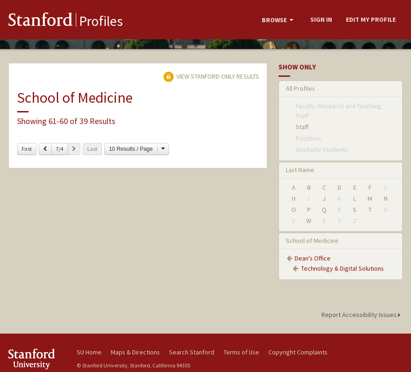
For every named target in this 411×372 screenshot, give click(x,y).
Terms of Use (241, 352)
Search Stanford (191, 352)
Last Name (300, 170)
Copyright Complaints (297, 352)
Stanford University (36, 358)
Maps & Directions (135, 352)
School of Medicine (312, 240)
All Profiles (300, 88)
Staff (302, 127)
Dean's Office (313, 258)
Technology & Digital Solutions (342, 268)
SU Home (89, 352)
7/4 (59, 148)
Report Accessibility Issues (362, 314)
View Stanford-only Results (211, 76)
